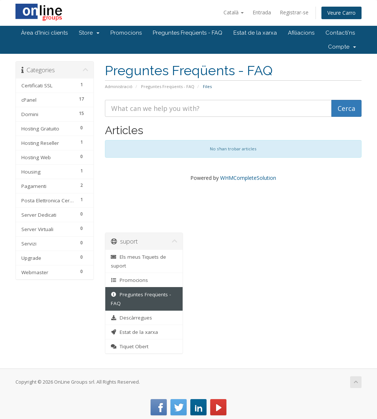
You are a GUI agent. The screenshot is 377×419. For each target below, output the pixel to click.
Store (89, 32)
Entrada (262, 12)
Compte (342, 46)
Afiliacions (301, 32)
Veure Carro (341, 12)
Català (233, 12)
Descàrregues (131, 317)
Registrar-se (294, 12)
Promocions (126, 32)
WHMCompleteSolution (248, 177)
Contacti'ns (340, 32)
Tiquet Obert (130, 346)
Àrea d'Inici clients (44, 32)
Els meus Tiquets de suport (138, 261)
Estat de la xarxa (255, 32)
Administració (119, 86)
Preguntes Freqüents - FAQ (187, 32)
